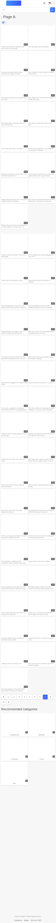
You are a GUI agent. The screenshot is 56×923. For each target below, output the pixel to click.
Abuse (26, 920)
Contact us (18, 920)
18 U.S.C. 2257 (36, 920)
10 (3, 702)
